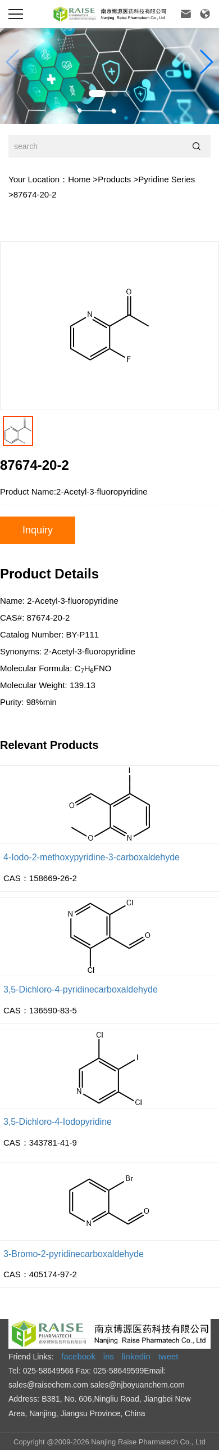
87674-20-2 (35, 194)
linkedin (136, 1356)
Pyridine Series (166, 179)
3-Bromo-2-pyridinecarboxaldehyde (73, 1254)
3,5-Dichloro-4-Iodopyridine (57, 1121)
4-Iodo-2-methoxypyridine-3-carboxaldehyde (91, 857)
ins (108, 1356)
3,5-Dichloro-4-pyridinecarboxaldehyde (80, 989)
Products (114, 179)
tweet (168, 1356)
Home (79, 179)
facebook (78, 1356)
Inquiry (37, 530)
